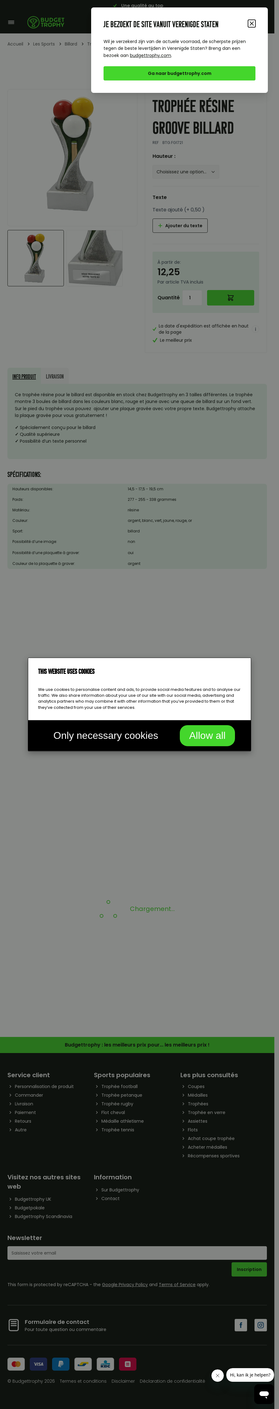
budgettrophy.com (150, 55)
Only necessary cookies (105, 735)
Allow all (207, 735)
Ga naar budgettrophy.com (179, 73)
